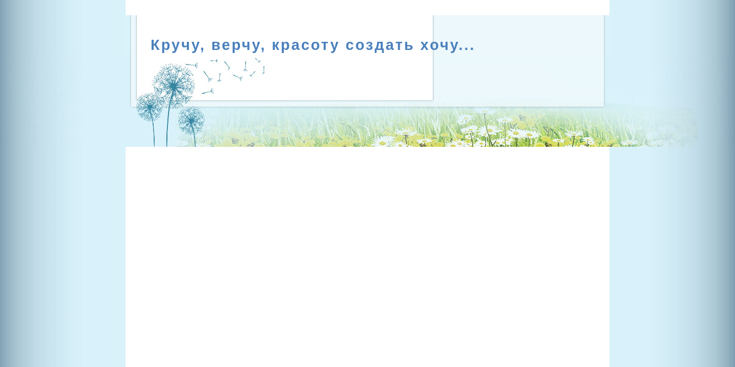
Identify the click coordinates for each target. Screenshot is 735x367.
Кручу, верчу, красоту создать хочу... (313, 45)
